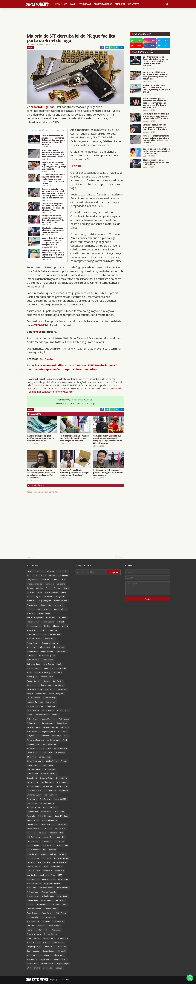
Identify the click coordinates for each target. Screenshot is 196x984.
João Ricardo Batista (35, 706)
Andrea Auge (32, 605)
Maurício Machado (49, 892)
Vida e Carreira (44, 613)
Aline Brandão (58, 647)
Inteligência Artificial (34, 584)
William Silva (31, 630)
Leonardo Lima (48, 710)
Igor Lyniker (50, 702)
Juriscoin (30, 592)
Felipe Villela (41, 693)
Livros (39, 592)
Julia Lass (52, 850)
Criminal (56, 580)
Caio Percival (58, 681)
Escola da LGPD (60, 799)
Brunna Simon (32, 651)
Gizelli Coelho (48, 660)
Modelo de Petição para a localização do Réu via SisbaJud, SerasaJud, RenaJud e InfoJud (53, 241)
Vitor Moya (56, 736)
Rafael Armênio (55, 926)
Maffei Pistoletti (33, 879)
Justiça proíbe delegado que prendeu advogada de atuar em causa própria (108, 472)
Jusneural (62, 854)
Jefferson (30, 609)
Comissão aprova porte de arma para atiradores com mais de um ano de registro (155, 127)
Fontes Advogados (56, 693)
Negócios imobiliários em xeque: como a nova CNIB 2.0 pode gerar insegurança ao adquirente (54, 165)
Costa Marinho (49, 769)
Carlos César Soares (35, 761)
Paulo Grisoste (32, 913)
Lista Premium (56, 866)
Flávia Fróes (45, 812)
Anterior (31, 557)
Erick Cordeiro (45, 799)
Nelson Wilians (32, 719)
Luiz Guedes (31, 875)
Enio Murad (62, 689)
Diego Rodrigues (44, 601)
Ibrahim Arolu (60, 828)
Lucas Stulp (47, 871)
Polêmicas (50, 571)
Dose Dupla (31, 689)
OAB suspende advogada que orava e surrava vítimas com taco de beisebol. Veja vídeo (156, 116)
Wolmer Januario (60, 601)
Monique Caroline (34, 626)
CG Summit (31, 757)
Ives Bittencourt (33, 841)
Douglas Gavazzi (47, 782)
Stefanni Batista (48, 951)
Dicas (35, 575)
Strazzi (43, 575)
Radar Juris (41, 926)
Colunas (64, 761)
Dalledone (61, 584)
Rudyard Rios (32, 736)
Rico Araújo (56, 930)
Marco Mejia (63, 879)
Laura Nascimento (61, 858)
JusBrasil (60, 622)
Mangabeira (60, 596)
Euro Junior (62, 617)
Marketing (49, 584)
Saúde (63, 592)
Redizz (29, 930)
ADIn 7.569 (46, 359)
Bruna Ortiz (47, 753)
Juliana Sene (50, 706)
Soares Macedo (33, 951)
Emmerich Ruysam (34, 795)
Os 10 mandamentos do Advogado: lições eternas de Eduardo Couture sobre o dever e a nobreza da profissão (53, 140)
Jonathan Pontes (33, 845)
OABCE (30, 904)
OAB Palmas (59, 900)
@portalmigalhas (42, 107)
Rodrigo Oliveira (50, 934)
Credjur (43, 630)
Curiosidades (62, 571)
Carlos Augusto (45, 757)
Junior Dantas (32, 854)
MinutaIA (55, 715)
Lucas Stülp (59, 871)
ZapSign (59, 968)
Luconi (29, 715)
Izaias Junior (47, 841)
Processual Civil (33, 921)
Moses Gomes (62, 896)
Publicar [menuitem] (120, 4)
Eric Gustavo (32, 799)
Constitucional (47, 765)
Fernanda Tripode (53, 588)
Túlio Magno (32, 959)
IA (45, 828)
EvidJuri (30, 693)
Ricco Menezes (32, 731)
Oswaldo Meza (41, 904)
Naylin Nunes (46, 900)
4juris (66, 736)
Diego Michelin (61, 778)
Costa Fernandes (33, 769)
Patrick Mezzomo (51, 909)
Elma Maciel (63, 790)
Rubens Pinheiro (33, 942)
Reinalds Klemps (60, 609)
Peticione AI (48, 668)
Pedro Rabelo (32, 917)
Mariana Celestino (34, 668)
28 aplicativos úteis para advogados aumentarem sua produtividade (53, 230)
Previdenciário (47, 723)
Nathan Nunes (32, 900)
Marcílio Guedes (51, 592)
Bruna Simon (60, 753)
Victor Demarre (47, 963)
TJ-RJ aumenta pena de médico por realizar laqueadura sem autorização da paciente (74, 438)
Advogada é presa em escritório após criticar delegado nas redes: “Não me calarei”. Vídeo (53, 219)
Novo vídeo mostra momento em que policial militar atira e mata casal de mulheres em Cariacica (53, 153)
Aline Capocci (32, 677)
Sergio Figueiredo (34, 947)
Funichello (31, 816)
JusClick (53, 854)
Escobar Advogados (47, 655)
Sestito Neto (48, 947)
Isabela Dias (48, 837)
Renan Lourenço (33, 727)
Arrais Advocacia (49, 744)
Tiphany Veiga (58, 955)
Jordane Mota (48, 845)
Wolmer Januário (33, 968)
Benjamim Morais (61, 748)
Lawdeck (30, 862)
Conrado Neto (32, 765)
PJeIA (65, 904)
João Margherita (33, 850)
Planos (56, 626)
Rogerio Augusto (48, 731)
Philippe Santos (33, 723)
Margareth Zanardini (52, 883)
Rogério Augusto (33, 938)
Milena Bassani (33, 643)
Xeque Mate (48, 968)
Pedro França (61, 913)
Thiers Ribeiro (44, 955)
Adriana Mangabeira (35, 617)
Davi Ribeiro (59, 685)
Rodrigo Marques (34, 934)
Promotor (46, 921)
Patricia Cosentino (34, 909)
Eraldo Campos (50, 795)
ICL (51, 828)
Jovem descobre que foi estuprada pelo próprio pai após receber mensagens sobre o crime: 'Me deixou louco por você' (154, 102)
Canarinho (31, 685)
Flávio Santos (59, 812)
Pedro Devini (64, 719)
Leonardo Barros (60, 862)
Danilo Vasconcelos (48, 774)
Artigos (39, 571)
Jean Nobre (59, 841)
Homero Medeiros (34, 828)
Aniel (65, 740)
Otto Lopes (55, 904)
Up (63, 580)
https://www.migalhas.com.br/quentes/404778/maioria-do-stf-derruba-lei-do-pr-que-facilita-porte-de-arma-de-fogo (72, 367)
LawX (59, 664)
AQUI (69, 399)
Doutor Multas (62, 782)
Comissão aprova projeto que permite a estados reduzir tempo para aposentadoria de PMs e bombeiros (107, 439)
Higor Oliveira (46, 605)
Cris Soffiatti (47, 596)
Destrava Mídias (46, 778)
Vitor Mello (31, 647)
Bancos (47, 681)
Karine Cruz (46, 858)
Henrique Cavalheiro (35, 702)
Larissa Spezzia (33, 710)
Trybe (29, 672)
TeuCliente (31, 955)
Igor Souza (31, 833)
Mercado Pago (32, 896)
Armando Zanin (33, 744)
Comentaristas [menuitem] (103, 4)
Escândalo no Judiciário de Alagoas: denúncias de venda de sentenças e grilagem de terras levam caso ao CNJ (53, 179)
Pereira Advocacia (48, 917)
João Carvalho (62, 845)
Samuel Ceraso (58, 942)
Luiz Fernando (55, 634)
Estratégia (53, 630)
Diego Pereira (32, 782)
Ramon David (62, 723)
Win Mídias (58, 672)
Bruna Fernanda (33, 753)
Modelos (39, 588)
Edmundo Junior (33, 786)
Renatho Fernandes (50, 727)
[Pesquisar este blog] (91, 572)
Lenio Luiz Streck (43, 862)
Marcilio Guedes (48, 879)
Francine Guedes (33, 698)
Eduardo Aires (62, 786)
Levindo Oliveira (33, 866)
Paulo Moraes (47, 913)
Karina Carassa (33, 858)
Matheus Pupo (32, 892)
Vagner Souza (45, 959)
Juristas (43, 854)
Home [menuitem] (58, 4)
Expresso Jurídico (47, 803)
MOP (60, 875)
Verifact (65, 626)
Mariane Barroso (42, 715)
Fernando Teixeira (50, 807)
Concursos (45, 580)
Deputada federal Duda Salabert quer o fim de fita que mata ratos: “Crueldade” (74, 472)
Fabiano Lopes (33, 622)
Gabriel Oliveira (33, 660)
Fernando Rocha (33, 807)
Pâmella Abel (58, 921)
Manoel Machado (33, 639)
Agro (38, 596)
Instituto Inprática (56, 833)
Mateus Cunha (62, 888)
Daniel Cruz (31, 655)
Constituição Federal (43, 385)
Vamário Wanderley (42, 672)
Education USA (50, 790)
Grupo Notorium (48, 824)
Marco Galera (49, 639)
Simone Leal (61, 947)
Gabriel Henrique (45, 816)
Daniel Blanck (61, 651)
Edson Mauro (48, 786)
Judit (44, 634)
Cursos (30, 588)
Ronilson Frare (49, 938)
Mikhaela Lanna (48, 896)
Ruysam (46, 942)
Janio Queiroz (49, 664)
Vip (28, 575)
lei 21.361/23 (38, 325)
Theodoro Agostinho (50, 643)
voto (38, 331)
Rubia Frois (62, 731)
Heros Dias (62, 824)
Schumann (31, 613)
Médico (47, 626)
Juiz (44, 850)
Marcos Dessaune (34, 883)
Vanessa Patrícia (60, 959)
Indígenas (42, 833)
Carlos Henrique (45, 685)
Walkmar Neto (44, 647)
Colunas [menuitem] (69, 4)
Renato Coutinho (42, 930)
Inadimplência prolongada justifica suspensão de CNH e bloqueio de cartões (40, 438)
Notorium (31, 601)
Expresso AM (32, 803)
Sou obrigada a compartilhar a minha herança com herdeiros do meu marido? (156, 151)
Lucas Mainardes (33, 871)
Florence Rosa (32, 812)
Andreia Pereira (47, 677)
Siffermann (45, 736)
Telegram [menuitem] (85, 4)
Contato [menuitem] (134, 4)
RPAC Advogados (44, 609)
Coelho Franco (51, 761)
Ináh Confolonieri (33, 837)
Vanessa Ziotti (32, 963)
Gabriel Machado (61, 816)
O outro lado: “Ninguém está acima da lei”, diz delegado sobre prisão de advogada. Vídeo (53, 206)
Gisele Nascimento (49, 820)
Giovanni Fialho (33, 820)
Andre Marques (53, 740)
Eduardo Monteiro (34, 790)
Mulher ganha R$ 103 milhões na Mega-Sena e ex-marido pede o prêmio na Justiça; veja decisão (53, 253)
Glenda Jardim (32, 824)
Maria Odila (31, 888)
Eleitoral (52, 575)
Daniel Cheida (32, 774)
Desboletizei (32, 778)
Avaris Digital (46, 748)
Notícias (30, 47)
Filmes (66, 588)
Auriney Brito (32, 748)
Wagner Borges (63, 963)
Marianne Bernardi (46, 888)
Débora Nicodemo (47, 689)
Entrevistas (50, 617)
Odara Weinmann (48, 719)
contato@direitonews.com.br (58, 391)
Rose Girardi (63, 938)
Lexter (45, 866)
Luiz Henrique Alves (47, 875)
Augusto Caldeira (33, 681)
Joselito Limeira (48, 622)
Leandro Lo (59, 605)
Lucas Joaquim (62, 710)
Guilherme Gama (33, 664)
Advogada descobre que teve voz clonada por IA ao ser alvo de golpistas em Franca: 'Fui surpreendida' (41, 474)
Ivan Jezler (60, 837)
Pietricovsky (61, 668)
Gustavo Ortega (49, 698)
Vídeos (29, 596)
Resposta (65, 727)
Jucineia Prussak (33, 634)
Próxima (119, 557)
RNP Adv (30, 926)
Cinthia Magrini (47, 651)
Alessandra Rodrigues (35, 740)
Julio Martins (63, 575)
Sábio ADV (62, 951)
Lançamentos (32, 580)
